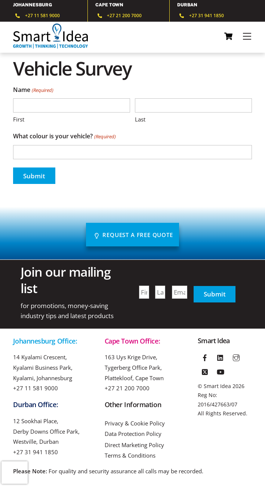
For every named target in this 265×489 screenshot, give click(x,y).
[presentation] (14, 472)
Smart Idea (217, 386)
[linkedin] (220, 356)
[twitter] (205, 371)
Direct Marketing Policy (134, 445)
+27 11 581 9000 (35, 388)
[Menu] (247, 36)
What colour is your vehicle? (64, 137)
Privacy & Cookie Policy (135, 423)
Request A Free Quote (133, 235)
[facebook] (205, 356)
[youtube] (220, 371)
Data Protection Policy (133, 433)
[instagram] (236, 356)
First (18, 119)
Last (140, 119)
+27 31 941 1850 (35, 452)
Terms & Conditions (130, 455)
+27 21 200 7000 (127, 388)
